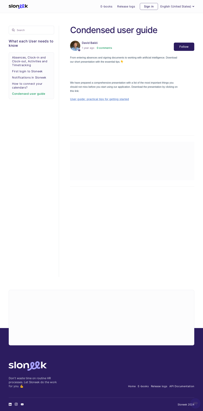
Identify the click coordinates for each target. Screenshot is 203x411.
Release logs (126, 6)
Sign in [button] (149, 6)
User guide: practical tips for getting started (99, 99)
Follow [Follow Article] (184, 46)
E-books (106, 6)
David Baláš (90, 43)
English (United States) (177, 6)
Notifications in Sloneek (29, 77)
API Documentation (181, 386)
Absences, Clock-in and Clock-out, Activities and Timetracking (29, 61)
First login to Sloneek (27, 71)
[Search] (31, 30)
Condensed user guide (28, 93)
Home (132, 386)
